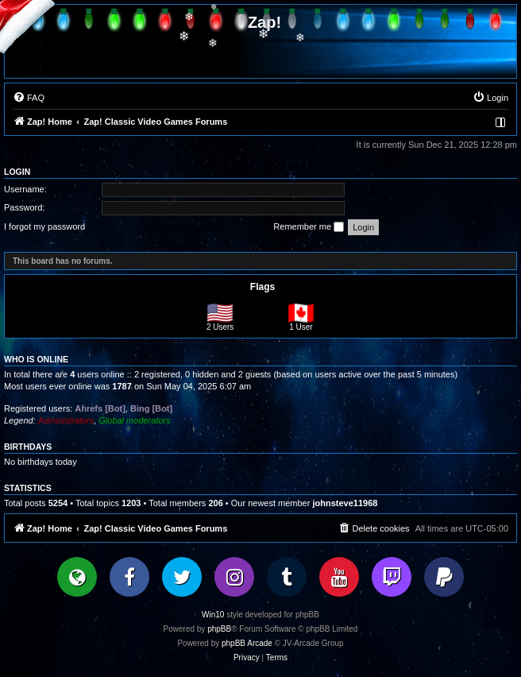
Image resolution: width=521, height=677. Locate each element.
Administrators (66, 420)
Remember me (308, 227)
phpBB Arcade (247, 643)
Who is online (36, 359)
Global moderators (134, 420)
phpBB (219, 629)
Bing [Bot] (151, 408)
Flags (262, 286)
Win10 (213, 614)
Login (17, 171)
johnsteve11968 (344, 503)
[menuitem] (28, 97)
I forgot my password (44, 226)
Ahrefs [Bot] (100, 408)
